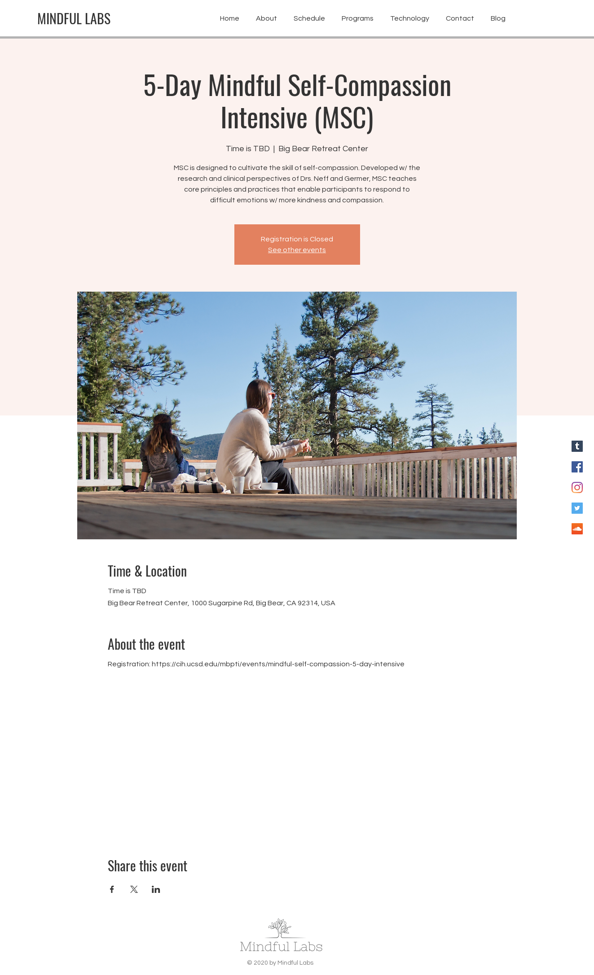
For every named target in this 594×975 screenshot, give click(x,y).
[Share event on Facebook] (112, 889)
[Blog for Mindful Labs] (577, 446)
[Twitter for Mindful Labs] (577, 508)
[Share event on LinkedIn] (156, 889)
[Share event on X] (134, 889)
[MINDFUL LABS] (73, 18)
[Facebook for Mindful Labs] (577, 466)
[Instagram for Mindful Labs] (577, 487)
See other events (297, 250)
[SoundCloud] (577, 528)
